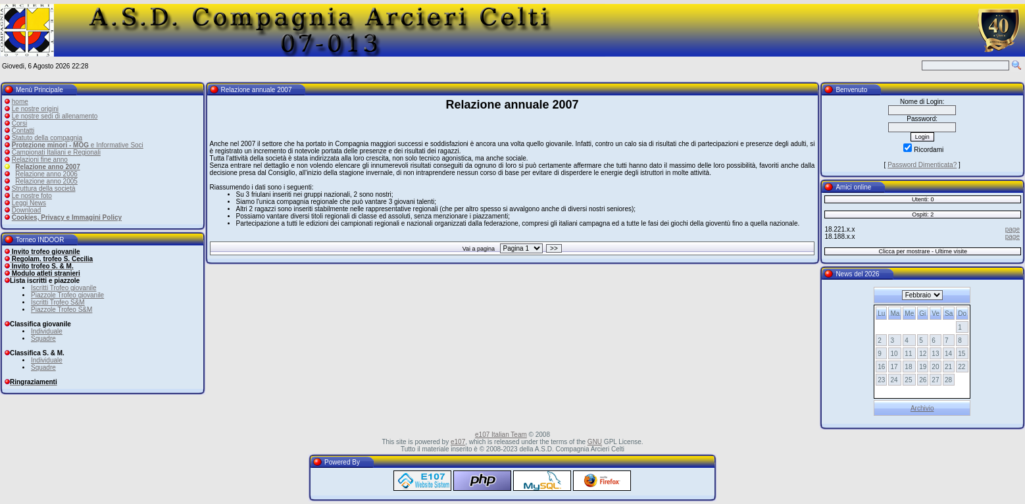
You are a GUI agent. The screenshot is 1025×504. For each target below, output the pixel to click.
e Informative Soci (77, 145)
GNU (595, 441)
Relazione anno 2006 (46, 174)
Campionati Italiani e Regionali (56, 152)
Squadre (43, 338)
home (20, 101)
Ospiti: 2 (923, 214)
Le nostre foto (32, 195)
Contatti (23, 130)
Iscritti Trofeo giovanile (64, 287)
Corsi (19, 123)
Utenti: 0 (923, 199)
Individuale (47, 331)
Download (26, 210)
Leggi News (29, 203)
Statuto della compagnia (47, 137)
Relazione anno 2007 (47, 166)
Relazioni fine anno (40, 159)
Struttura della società (44, 188)
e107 (458, 441)
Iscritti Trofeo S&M (58, 302)
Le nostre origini (35, 109)
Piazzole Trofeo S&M (61, 309)
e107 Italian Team (501, 434)
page (1012, 229)
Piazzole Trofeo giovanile (67, 295)
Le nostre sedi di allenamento (55, 116)
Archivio (922, 408)
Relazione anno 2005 (46, 181)
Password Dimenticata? (922, 164)
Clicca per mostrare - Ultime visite (922, 251)
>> (554, 248)
